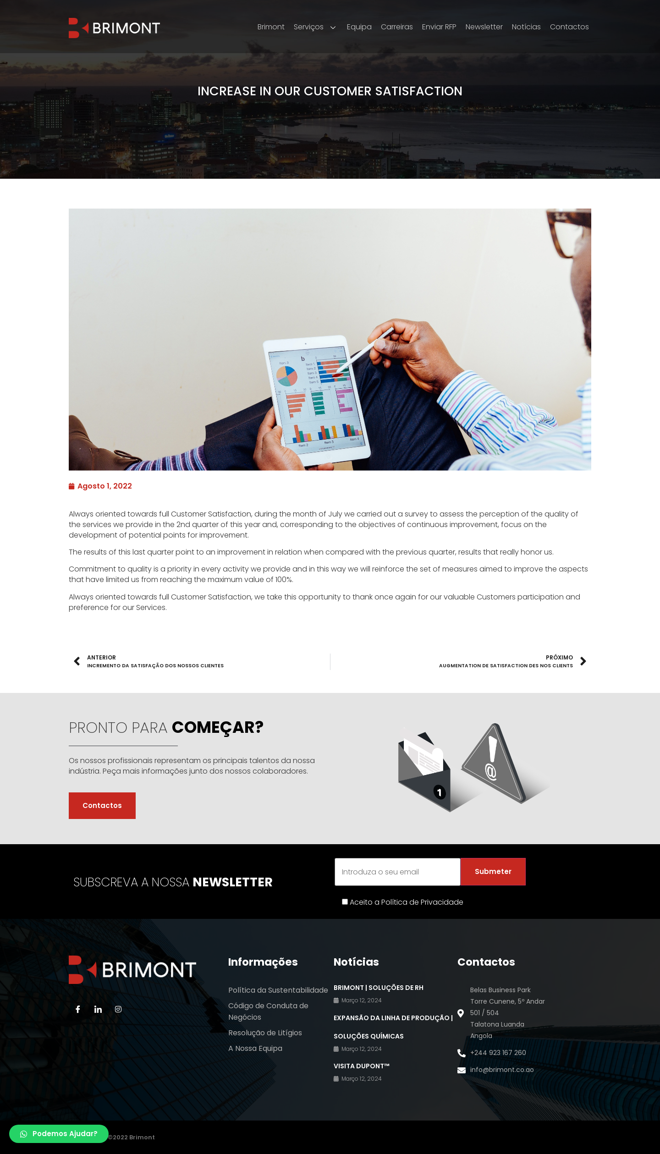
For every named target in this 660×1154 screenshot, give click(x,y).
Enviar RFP (439, 27)
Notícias (526, 27)
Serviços (316, 27)
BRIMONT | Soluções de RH (379, 987)
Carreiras (397, 27)
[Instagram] (118, 1009)
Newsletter (484, 27)
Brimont (271, 27)
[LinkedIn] (98, 1009)
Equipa (359, 27)
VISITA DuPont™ (362, 1066)
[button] (59, 1134)
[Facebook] (78, 1009)
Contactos (569, 27)
